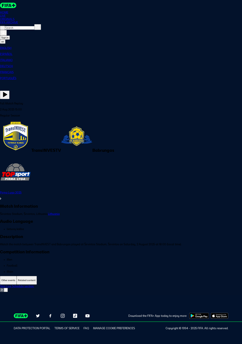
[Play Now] (4, 95)
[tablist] (121, 280)
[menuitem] (121, 48)
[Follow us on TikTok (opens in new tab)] (75, 315)
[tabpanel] (121, 293)
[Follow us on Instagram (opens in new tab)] (62, 315)
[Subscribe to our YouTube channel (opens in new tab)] (87, 315)
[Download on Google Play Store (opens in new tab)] (199, 315)
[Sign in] (3, 33)
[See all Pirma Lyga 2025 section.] (121, 195)
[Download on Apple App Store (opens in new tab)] (219, 315)
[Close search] (2, 28)
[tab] (8, 280)
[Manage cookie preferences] (114, 328)
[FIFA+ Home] (8, 5)
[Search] (37, 27)
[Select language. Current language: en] (2, 42)
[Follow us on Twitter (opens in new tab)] (38, 315)
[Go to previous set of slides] (2, 290)
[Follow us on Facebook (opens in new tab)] (50, 315)
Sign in (4, 37)
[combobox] (19, 28)
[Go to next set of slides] (6, 290)
